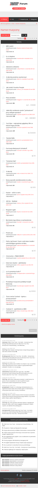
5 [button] (32, 38)
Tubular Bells (10, 138)
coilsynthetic (20, 69)
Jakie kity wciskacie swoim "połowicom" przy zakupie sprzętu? (19, 111)
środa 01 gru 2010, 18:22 (27, 311)
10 (34, 105)
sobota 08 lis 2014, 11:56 (29, 235)
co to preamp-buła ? (13, 272)
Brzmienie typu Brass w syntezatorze (18, 220)
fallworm (19, 235)
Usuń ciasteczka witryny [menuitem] (8, 486)
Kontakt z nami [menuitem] (21, 486)
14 (30, 118)
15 (31, 118)
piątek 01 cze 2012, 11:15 (27, 265)
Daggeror (19, 100)
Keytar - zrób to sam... (13, 193)
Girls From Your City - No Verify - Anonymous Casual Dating (19, 447)
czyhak (19, 114)
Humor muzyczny (10, 30)
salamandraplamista (22, 245)
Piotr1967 (19, 222)
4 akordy (9, 171)
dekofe (19, 79)
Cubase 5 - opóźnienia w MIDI (16, 309)
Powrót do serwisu (19, 8)
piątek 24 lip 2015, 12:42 (27, 194)
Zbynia (19, 48)
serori (18, 194)
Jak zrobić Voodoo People (15, 87)
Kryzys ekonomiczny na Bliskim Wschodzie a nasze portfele (19, 430)
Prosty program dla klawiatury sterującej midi (16, 440)
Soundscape (20, 286)
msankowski (20, 58)
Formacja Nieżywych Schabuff (16, 148)
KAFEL (18, 265)
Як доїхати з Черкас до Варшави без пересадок (15, 428)
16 (33, 118)
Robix (18, 311)
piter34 (19, 140)
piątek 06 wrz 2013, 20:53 (28, 258)
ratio (18, 173)
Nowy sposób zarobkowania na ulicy (18, 180)
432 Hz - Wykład (11, 201)
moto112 (19, 150)
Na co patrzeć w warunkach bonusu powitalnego (17, 445)
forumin (19, 127)
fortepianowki (21, 273)
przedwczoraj (20, 300)
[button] (36, 38)
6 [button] (34, 38)
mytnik (19, 258)
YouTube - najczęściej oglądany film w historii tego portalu (19, 124)
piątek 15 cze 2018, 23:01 (28, 114)
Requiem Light (11, 210)
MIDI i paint (9, 46)
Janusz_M (20, 89)
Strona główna (5, 470)
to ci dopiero (10, 56)
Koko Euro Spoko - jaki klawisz (16, 263)
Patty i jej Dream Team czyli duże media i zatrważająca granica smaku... (20, 242)
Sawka (18, 182)
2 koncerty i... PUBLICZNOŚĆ (15, 256)
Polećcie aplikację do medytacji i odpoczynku (16, 449)
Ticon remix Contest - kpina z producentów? (16, 298)
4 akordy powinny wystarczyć (16, 77)
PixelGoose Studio (25, 481)
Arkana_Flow (20, 203)
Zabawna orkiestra (12, 67)
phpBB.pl (27, 480)
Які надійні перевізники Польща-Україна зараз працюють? (18, 442)
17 (34, 118)
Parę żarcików (10, 98)
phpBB (16, 478)
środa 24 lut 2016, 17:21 (27, 173)
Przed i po (9, 233)
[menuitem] (12, 19)
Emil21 (18, 163)
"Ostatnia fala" (11, 161)
